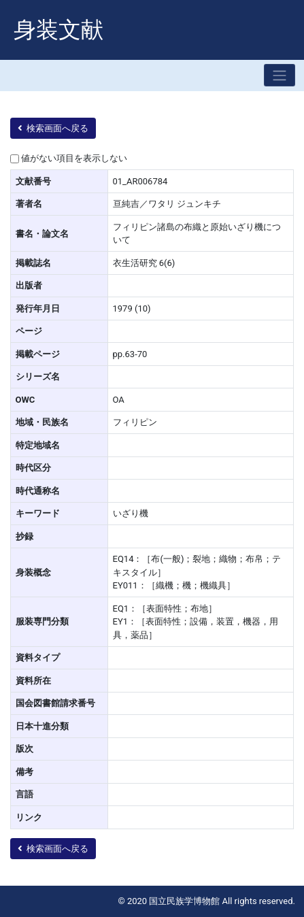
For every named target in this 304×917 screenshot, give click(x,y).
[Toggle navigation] (279, 75)
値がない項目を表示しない (74, 158)
